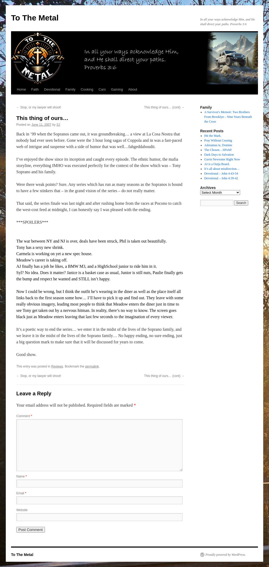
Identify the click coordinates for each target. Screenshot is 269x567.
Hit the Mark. (212, 136)
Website (22, 510)
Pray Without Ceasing (218, 140)
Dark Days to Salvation (219, 154)
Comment (24, 416)
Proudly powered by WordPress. (225, 554)
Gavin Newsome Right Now (222, 159)
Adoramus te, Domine (218, 145)
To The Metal (35, 17)
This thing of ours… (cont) (164, 107)
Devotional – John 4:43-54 (221, 173)
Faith (35, 89)
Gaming (117, 89)
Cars (102, 89)
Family (70, 89)
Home (21, 89)
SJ (58, 125)
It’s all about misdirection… (222, 169)
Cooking (87, 89)
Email (21, 493)
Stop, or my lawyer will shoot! (38, 107)
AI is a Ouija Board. (217, 164)
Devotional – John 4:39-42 (221, 178)
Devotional (52, 89)
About (132, 89)
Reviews (57, 366)
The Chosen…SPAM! (218, 150)
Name (21, 476)
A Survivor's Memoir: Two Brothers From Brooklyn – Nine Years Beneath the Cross (228, 116)
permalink (92, 366)
